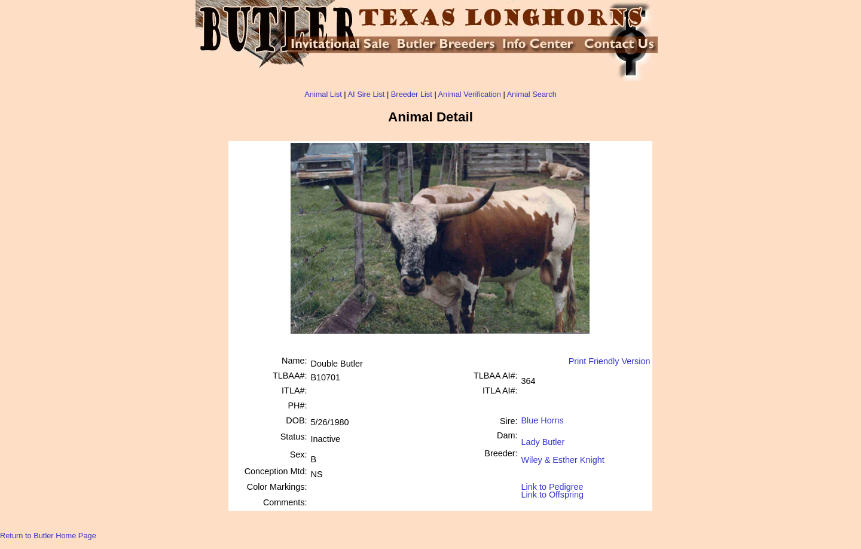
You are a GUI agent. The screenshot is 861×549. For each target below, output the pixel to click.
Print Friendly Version (610, 361)
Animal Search (532, 94)
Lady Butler (543, 437)
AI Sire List (366, 94)
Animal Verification (469, 94)
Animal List (323, 94)
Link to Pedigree (552, 486)
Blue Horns (542, 420)
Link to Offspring (552, 492)
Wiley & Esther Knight (562, 455)
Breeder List (411, 94)
